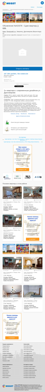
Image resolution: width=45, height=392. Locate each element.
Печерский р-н (11, 31)
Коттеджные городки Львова (29, 377)
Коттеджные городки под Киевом (30, 370)
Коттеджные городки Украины (29, 366)
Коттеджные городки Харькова (30, 375)
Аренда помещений (6, 375)
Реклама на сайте (6, 360)
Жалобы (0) (24, 113)
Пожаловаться (31, 113)
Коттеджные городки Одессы (29, 373)
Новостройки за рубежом (29, 358)
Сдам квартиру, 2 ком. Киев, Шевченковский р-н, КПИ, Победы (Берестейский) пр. (21, 141)
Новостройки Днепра (28, 351)
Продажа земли (6, 351)
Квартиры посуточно (7, 368)
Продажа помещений (7, 353)
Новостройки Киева (27, 347)
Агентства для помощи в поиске (20, 122)
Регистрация (39, 7)
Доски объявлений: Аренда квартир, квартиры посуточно (21, 9)
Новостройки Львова (28, 357)
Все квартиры (22, 137)
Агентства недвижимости (8, 357)
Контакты (4, 358)
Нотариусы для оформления (19, 127)
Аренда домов (5, 370)
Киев (4, 31)
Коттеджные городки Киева (29, 368)
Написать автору (15, 113)
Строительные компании (29, 360)
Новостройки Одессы (28, 353)
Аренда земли (5, 373)
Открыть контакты (22, 68)
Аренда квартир (6, 366)
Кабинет (32, 7)
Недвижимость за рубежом (8, 355)
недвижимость (26, 84)
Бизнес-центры (6, 377)
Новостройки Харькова (28, 355)
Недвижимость (6, 9)
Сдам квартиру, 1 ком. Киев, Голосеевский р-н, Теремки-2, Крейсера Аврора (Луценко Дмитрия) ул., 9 (23, 140)
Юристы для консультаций (18, 129)
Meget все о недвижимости (8, 386)
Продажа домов (6, 349)
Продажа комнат (6, 347)
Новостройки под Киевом (29, 349)
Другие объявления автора (23, 116)
